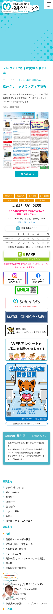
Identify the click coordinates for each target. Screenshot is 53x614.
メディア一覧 (18, 80)
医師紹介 (10, 501)
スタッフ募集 (12, 515)
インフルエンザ (13, 558)
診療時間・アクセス (16, 492)
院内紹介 (10, 511)
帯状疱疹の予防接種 (16, 553)
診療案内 (7, 531)
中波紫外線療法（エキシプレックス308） (27, 608)
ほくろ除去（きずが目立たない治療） (25, 589)
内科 (8, 538)
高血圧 (9, 567)
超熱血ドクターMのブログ (19, 525)
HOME (5, 80)
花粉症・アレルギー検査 (18, 543)
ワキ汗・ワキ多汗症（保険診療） (23, 593)
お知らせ (10, 520)
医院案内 (7, 486)
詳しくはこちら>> (26, 225)
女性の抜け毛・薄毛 (16, 603)
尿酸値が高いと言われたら (19, 548)
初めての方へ (12, 496)
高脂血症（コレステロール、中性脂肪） (26, 563)
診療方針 (10, 506)
